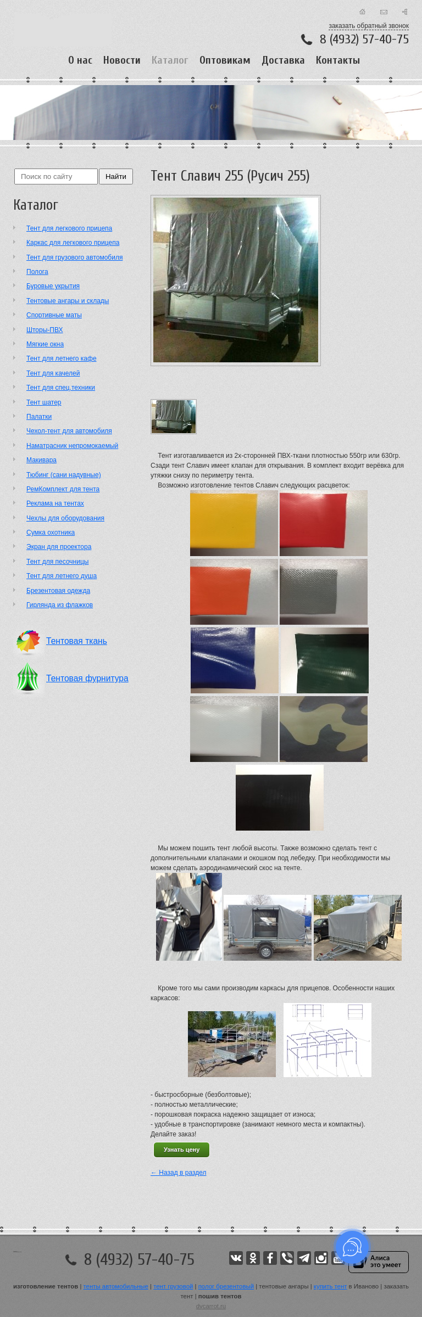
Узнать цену (181, 1149)
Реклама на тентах (55, 503)
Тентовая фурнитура (87, 678)
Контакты (338, 60)
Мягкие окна (45, 344)
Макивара (41, 460)
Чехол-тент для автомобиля (69, 431)
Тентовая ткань (76, 641)
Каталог (170, 60)
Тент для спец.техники (60, 387)
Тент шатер (44, 402)
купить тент (330, 1286)
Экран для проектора (58, 547)
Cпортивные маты (54, 315)
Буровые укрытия (53, 286)
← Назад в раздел (179, 1172)
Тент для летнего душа (61, 576)
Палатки (39, 417)
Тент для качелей (53, 373)
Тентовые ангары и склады (67, 301)
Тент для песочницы (57, 561)
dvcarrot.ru (211, 1306)
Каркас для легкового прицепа (72, 242)
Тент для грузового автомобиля (74, 257)
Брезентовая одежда (58, 591)
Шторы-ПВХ (44, 330)
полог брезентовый (226, 1286)
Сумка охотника (50, 532)
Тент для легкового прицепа (69, 228)
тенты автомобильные (116, 1286)
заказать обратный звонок (369, 26)
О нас (80, 60)
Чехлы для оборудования (65, 518)
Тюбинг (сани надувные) (63, 475)
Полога (37, 272)
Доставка (283, 60)
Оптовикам (225, 60)
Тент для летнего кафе (61, 358)
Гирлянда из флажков (59, 605)
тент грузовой (173, 1286)
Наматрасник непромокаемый (72, 446)
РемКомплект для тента (62, 489)
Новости (122, 60)
